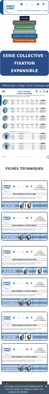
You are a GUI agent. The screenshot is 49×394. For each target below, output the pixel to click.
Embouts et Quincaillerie (24, 36)
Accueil (24, 18)
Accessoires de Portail (24, 23)
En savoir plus (34, 392)
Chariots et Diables (24, 27)
